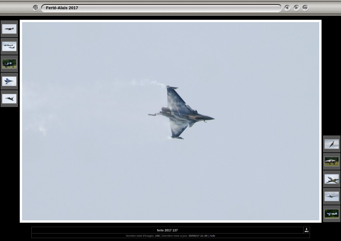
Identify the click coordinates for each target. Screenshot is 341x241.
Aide (212, 235)
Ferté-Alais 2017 (62, 8)
